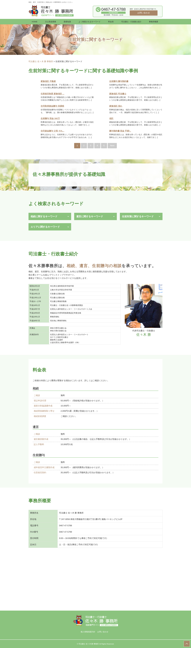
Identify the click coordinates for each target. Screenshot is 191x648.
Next (112, 145)
